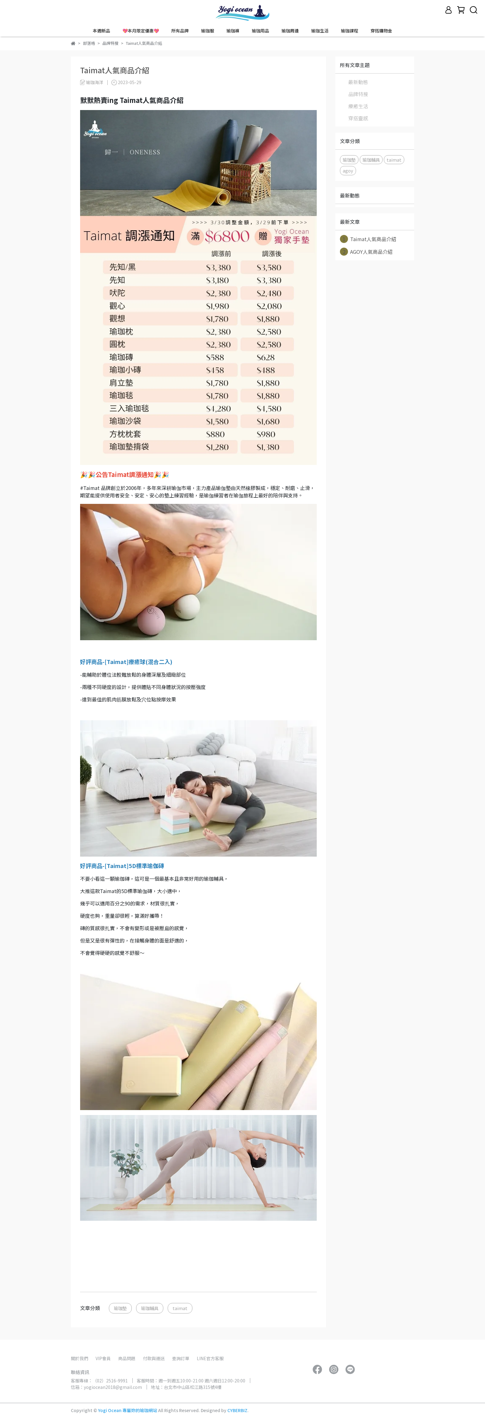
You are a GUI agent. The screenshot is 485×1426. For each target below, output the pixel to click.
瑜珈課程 (349, 31)
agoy (348, 170)
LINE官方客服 (210, 1358)
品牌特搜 (358, 94)
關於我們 (79, 1358)
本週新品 (101, 31)
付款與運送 (154, 1358)
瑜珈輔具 (149, 1308)
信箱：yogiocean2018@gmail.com (106, 1387)
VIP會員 (103, 1358)
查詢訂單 (180, 1358)
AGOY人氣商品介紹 (366, 252)
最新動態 (358, 82)
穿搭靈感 (358, 118)
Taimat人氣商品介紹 (368, 239)
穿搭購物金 (381, 31)
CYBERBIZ (237, 1410)
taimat (180, 1308)
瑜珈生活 (319, 31)
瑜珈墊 (120, 1308)
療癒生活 (358, 106)
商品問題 (126, 1358)
